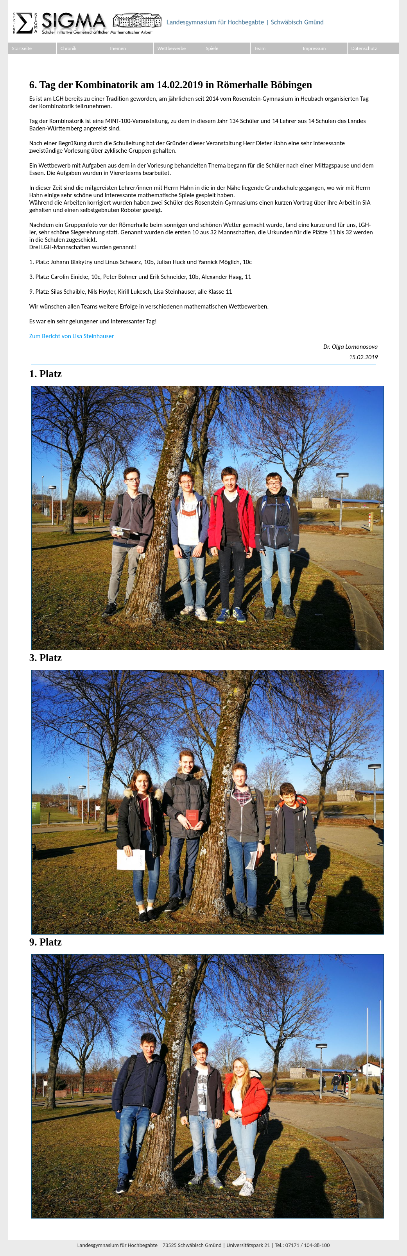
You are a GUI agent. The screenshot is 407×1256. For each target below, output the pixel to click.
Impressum (314, 48)
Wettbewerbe (172, 48)
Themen (117, 48)
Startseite (22, 48)
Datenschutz (364, 48)
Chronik (69, 48)
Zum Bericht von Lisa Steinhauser (71, 336)
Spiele (212, 48)
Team (260, 48)
